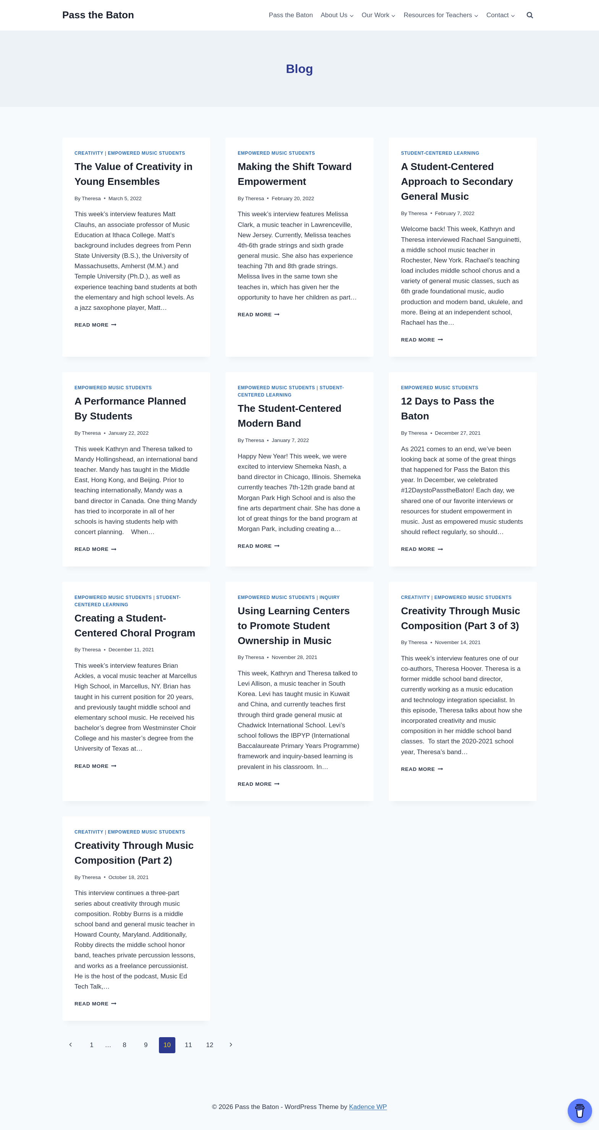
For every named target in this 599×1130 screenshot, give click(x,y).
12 (209, 1045)
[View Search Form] (530, 15)
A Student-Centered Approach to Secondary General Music (457, 181)
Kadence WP (368, 1107)
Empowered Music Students (146, 153)
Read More (95, 325)
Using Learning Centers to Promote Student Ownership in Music (294, 625)
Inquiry (329, 597)
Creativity (89, 153)
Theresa (91, 198)
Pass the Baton (291, 15)
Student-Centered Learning (440, 153)
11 (188, 1045)
